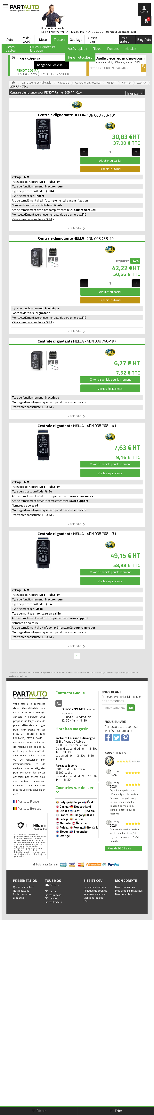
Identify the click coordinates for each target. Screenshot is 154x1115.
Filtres (97, 48)
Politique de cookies (95, 890)
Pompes (113, 48)
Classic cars (92, 39)
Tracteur (59, 39)
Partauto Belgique (27, 808)
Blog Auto (144, 39)
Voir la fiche (77, 228)
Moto (43, 39)
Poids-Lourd (26, 39)
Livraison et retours (95, 887)
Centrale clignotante (88, 82)
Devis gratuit (124, 39)
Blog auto (18, 898)
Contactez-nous (22, 894)
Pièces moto (52, 898)
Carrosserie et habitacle (36, 82)
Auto (9, 39)
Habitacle (63, 82)
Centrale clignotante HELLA (61, 115)
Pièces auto (51, 891)
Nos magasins (21, 890)
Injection (130, 48)
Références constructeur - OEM (33, 219)
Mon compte (126, 880)
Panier (148, 19)
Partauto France (26, 801)
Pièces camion (53, 895)
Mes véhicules (123, 894)
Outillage (76, 39)
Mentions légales (93, 898)
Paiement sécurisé (94, 894)
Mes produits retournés (129, 890)
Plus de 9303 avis (119, 848)
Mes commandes (125, 887)
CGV (86, 901)
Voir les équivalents (110, 388)
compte (144, 11)
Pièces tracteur (53, 902)
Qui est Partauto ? (23, 887)
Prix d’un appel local (122, 32)
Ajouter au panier (110, 160)
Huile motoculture (80, 57)
